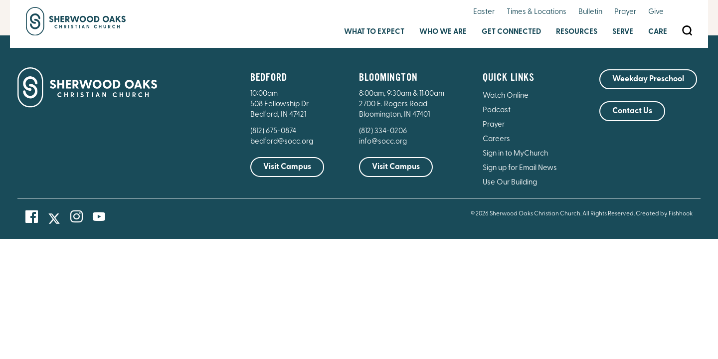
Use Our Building (510, 182)
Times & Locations (536, 12)
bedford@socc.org (281, 142)
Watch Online (506, 96)
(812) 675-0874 (274, 131)
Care (657, 32)
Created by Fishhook (664, 214)
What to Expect (374, 32)
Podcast (497, 110)
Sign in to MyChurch (515, 154)
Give (656, 12)
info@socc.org (383, 142)
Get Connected (511, 32)
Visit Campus (287, 167)
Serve (622, 32)
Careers (496, 139)
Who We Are (443, 32)
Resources (576, 32)
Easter (484, 12)
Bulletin (590, 12)
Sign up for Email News (520, 168)
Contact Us (632, 111)
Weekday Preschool (648, 79)
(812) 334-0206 (383, 131)
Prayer (625, 12)
